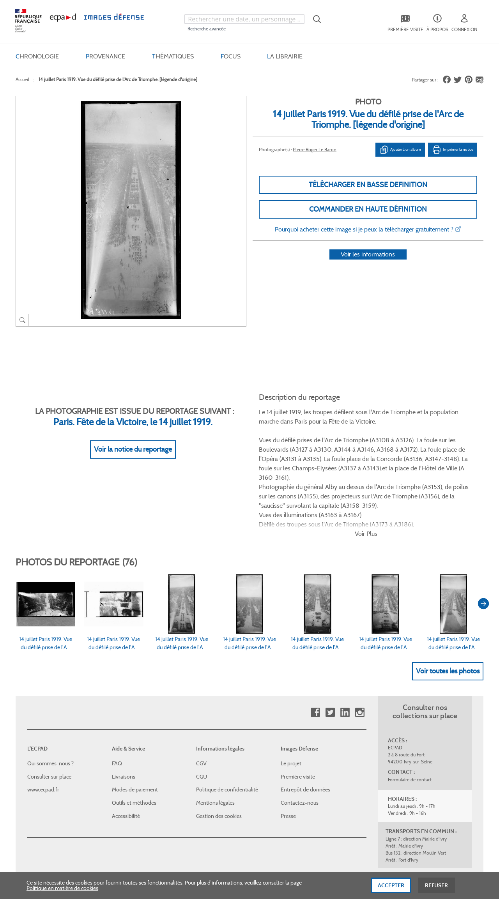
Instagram (360, 636)
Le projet (291, 686)
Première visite (298, 699)
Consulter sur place (49, 699)
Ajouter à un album (400, 149)
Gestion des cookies (219, 738)
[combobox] (244, 19)
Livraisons (123, 699)
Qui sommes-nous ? (50, 686)
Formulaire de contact (410, 703)
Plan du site (233, 814)
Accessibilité (126, 738)
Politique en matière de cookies (62, 894)
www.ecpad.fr (43, 712)
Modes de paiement (135, 712)
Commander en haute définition (368, 209)
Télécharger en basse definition (368, 184)
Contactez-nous (300, 725)
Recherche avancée (207, 29)
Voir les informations (368, 264)
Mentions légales (215, 725)
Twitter (330, 636)
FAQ (117, 686)
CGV (201, 686)
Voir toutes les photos (448, 594)
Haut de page (425, 808)
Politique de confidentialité (227, 712)
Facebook (315, 636)
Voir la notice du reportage (133, 439)
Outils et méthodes (134, 725)
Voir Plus (366, 456)
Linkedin (345, 636)
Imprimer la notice (452, 149)
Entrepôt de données (305, 712)
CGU (201, 699)
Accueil (22, 79)
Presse (288, 738)
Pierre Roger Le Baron (314, 149)
